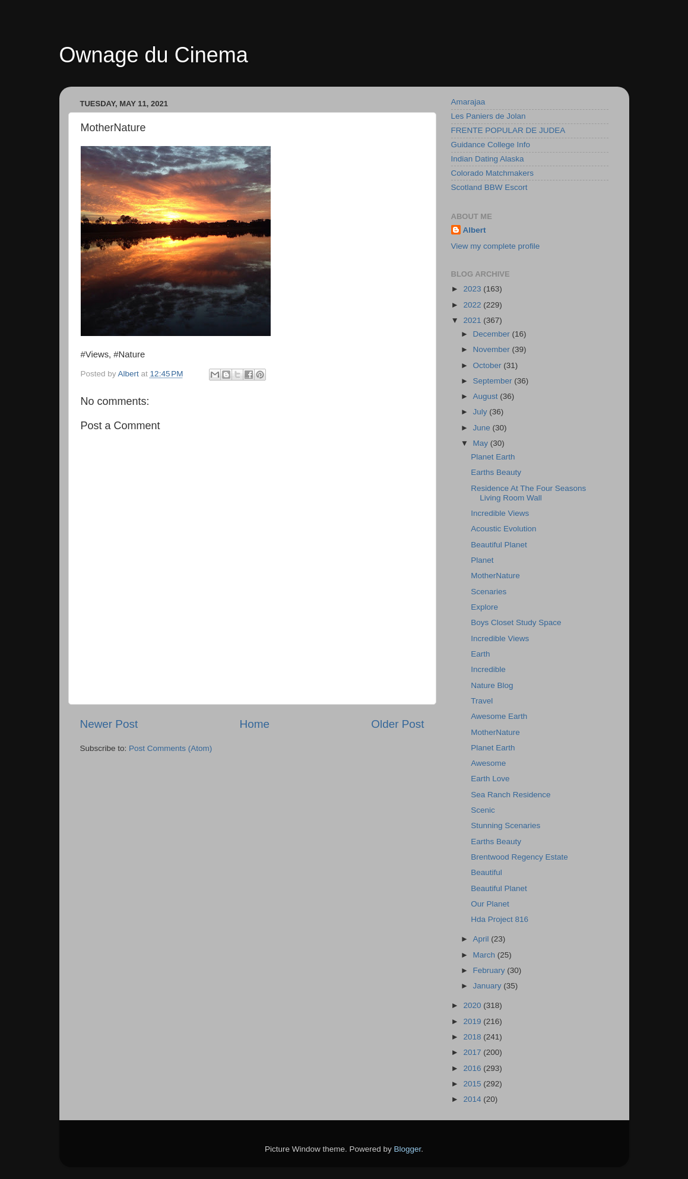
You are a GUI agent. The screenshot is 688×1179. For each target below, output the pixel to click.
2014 (473, 1099)
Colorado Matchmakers (492, 173)
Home (255, 724)
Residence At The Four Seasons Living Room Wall (528, 493)
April (482, 938)
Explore (484, 607)
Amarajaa (468, 101)
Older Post (397, 724)
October (488, 365)
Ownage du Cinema (153, 55)
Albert (474, 230)
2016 (473, 1068)
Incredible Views (500, 513)
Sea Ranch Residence (510, 794)
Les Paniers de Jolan (488, 116)
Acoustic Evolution (503, 528)
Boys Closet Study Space (516, 622)
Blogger (407, 1149)
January (488, 985)
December (492, 333)
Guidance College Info (491, 144)
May (481, 443)
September (494, 380)
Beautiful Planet (499, 544)
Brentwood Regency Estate (519, 856)
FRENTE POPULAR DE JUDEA (508, 130)
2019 (473, 1021)
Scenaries (488, 591)
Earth (480, 653)
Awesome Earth (499, 716)
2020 (473, 1005)
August (486, 396)
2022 (473, 304)
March (485, 954)
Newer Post (109, 724)
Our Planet (490, 903)
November (492, 349)
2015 (473, 1083)
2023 (473, 288)
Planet (482, 560)
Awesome (488, 763)
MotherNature (495, 575)
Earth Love (490, 778)
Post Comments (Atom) (170, 748)
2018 (473, 1036)
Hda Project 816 (499, 919)
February (490, 970)
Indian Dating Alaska (487, 158)
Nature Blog (492, 685)
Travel (482, 700)
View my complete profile (495, 246)
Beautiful (486, 872)
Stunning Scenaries (505, 825)
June (483, 427)
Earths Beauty (496, 472)
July (481, 411)
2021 (473, 320)
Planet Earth (493, 456)
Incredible (488, 669)
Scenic (483, 810)
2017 (473, 1052)
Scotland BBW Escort (489, 187)
